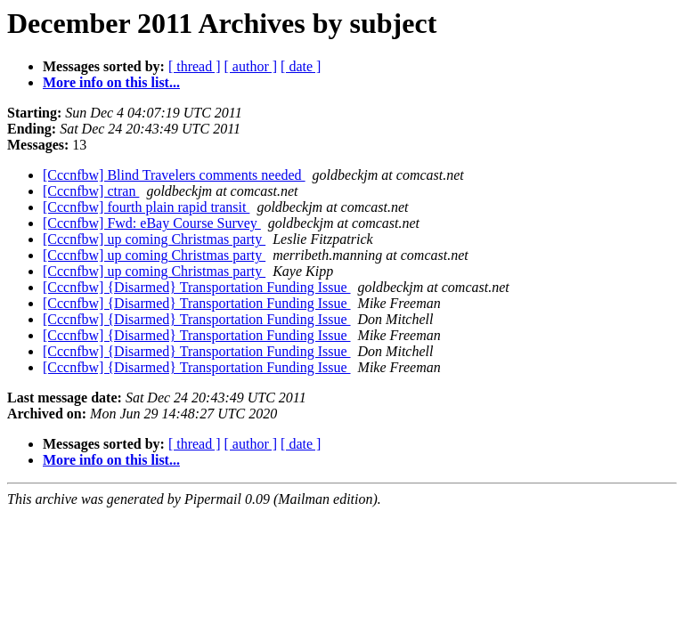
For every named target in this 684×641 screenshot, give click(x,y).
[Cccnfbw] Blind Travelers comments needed (174, 175)
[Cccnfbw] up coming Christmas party (154, 239)
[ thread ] (194, 66)
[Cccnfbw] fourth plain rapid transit (146, 207)
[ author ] (251, 66)
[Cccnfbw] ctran (91, 191)
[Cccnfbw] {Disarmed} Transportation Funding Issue (197, 287)
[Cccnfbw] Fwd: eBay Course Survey (152, 223)
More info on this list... (111, 82)
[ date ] (301, 66)
